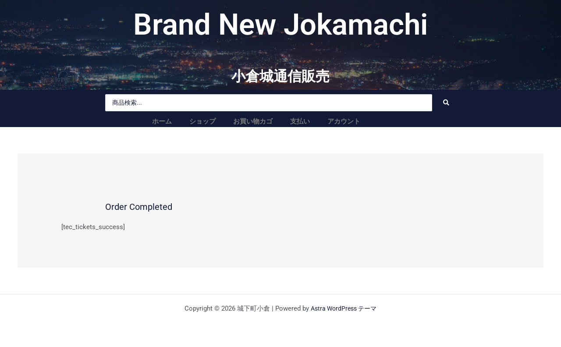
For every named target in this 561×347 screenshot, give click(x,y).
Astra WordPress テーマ (343, 308)
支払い (300, 121)
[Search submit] (446, 102)
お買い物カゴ (253, 121)
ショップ (202, 121)
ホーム (162, 121)
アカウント (343, 121)
